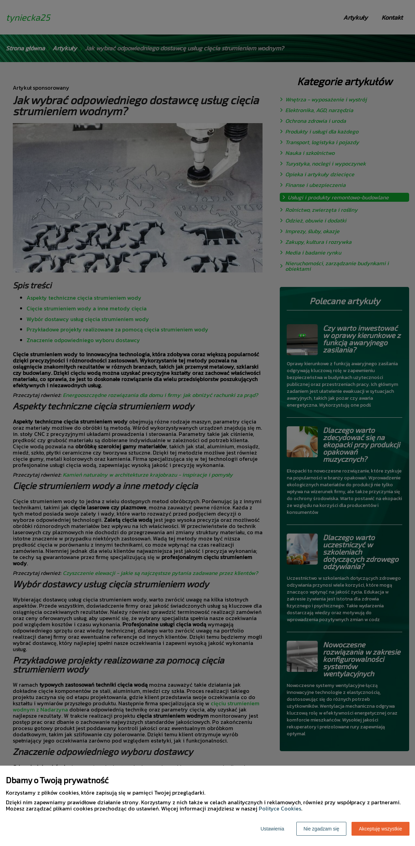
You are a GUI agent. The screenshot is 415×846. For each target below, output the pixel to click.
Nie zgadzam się (321, 829)
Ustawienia (272, 829)
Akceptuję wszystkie (380, 829)
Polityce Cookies (280, 808)
